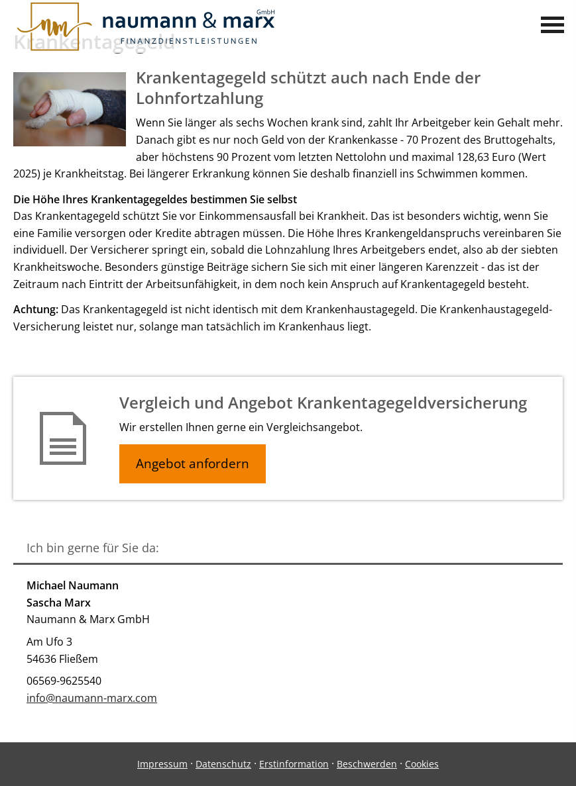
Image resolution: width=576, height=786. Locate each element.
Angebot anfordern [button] (192, 463)
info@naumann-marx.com (92, 698)
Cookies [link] (422, 764)
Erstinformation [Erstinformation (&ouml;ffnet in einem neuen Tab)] (294, 764)
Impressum (162, 764)
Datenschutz (223, 764)
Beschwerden (367, 764)
